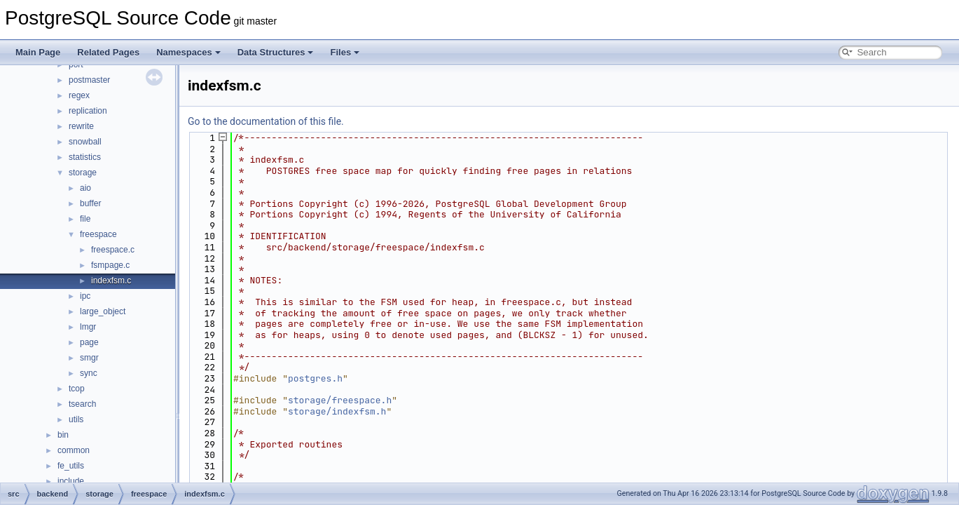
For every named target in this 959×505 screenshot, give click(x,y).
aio (85, 188)
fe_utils (70, 466)
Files (344, 52)
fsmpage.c (110, 265)
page (89, 342)
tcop (77, 388)
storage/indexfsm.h (337, 411)
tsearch (82, 404)
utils (76, 419)
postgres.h (315, 378)
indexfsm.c (111, 280)
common (73, 450)
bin (63, 435)
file (85, 219)
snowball (85, 142)
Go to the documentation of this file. (266, 121)
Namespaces (188, 52)
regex (79, 95)
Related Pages (108, 52)
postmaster (89, 80)
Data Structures (275, 52)
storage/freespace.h (340, 400)
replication (88, 111)
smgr (89, 358)
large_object (102, 311)
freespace (98, 234)
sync (88, 373)
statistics (85, 157)
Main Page (37, 52)
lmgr (88, 327)
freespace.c (112, 250)
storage (83, 172)
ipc (85, 296)
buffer (90, 203)
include (70, 481)
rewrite (81, 126)
